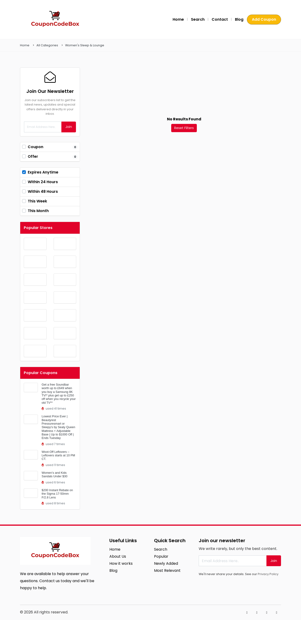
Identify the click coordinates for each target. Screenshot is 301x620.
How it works (121, 563)
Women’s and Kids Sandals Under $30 (54, 474)
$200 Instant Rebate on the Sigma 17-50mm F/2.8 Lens (57, 493)
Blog (239, 19)
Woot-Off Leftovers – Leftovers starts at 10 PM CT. (58, 455)
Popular (161, 556)
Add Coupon (264, 19)
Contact (220, 19)
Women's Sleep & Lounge (84, 45)
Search (198, 19)
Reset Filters (184, 128)
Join (68, 126)
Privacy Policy (268, 574)
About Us (117, 556)
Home (178, 19)
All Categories (47, 45)
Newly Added (166, 563)
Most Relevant (167, 570)
